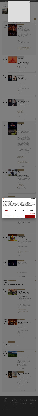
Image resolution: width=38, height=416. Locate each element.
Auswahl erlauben (19, 216)
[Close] (29, 2)
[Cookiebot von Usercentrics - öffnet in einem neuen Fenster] (32, 198)
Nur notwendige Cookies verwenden (8, 216)
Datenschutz (4, 206)
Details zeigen (32, 213)
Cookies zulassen (30, 216)
